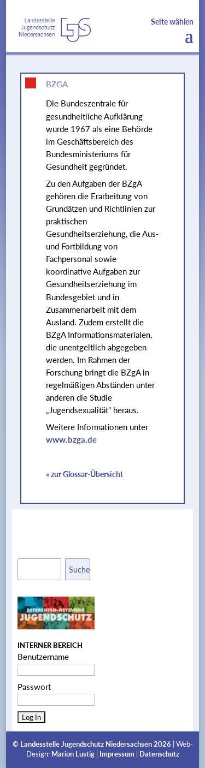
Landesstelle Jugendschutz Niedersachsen (86, 744)
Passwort (34, 687)
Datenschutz (159, 754)
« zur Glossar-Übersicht (84, 474)
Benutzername (43, 657)
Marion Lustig (73, 754)
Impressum (116, 754)
